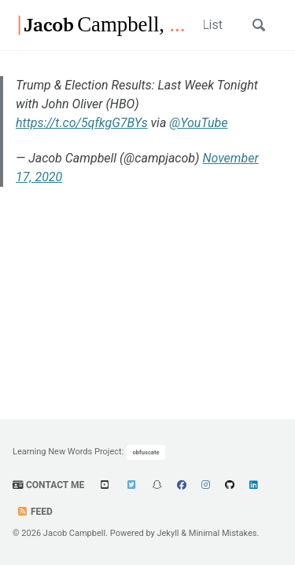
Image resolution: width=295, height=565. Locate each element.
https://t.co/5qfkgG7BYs (82, 122)
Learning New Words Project (67, 452)
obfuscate (146, 452)
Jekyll (168, 533)
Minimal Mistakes (223, 533)
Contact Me (48, 484)
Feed (35, 511)
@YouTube (198, 122)
